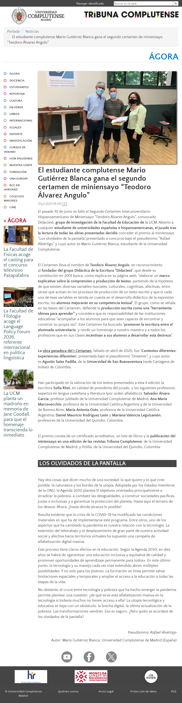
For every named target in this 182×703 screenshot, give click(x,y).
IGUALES (15, 127)
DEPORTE (16, 134)
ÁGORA (14, 73)
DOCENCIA (16, 80)
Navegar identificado (90, 3)
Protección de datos (143, 691)
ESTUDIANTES (19, 87)
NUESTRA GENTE (20, 165)
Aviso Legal (106, 691)
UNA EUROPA (18, 178)
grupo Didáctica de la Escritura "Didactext (98, 270)
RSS (173, 691)
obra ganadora (55, 351)
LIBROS (14, 114)
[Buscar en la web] (175, 3)
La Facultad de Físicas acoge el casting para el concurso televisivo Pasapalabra (18, 262)
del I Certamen (79, 351)
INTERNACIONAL (20, 120)
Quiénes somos (68, 691)
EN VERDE (16, 107)
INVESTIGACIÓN (20, 140)
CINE (12, 207)
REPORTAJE (17, 93)
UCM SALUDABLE (21, 158)
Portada (13, 31)
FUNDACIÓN (18, 172)
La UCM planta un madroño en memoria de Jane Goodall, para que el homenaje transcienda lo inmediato (18, 414)
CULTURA (15, 100)
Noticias (32, 31)
